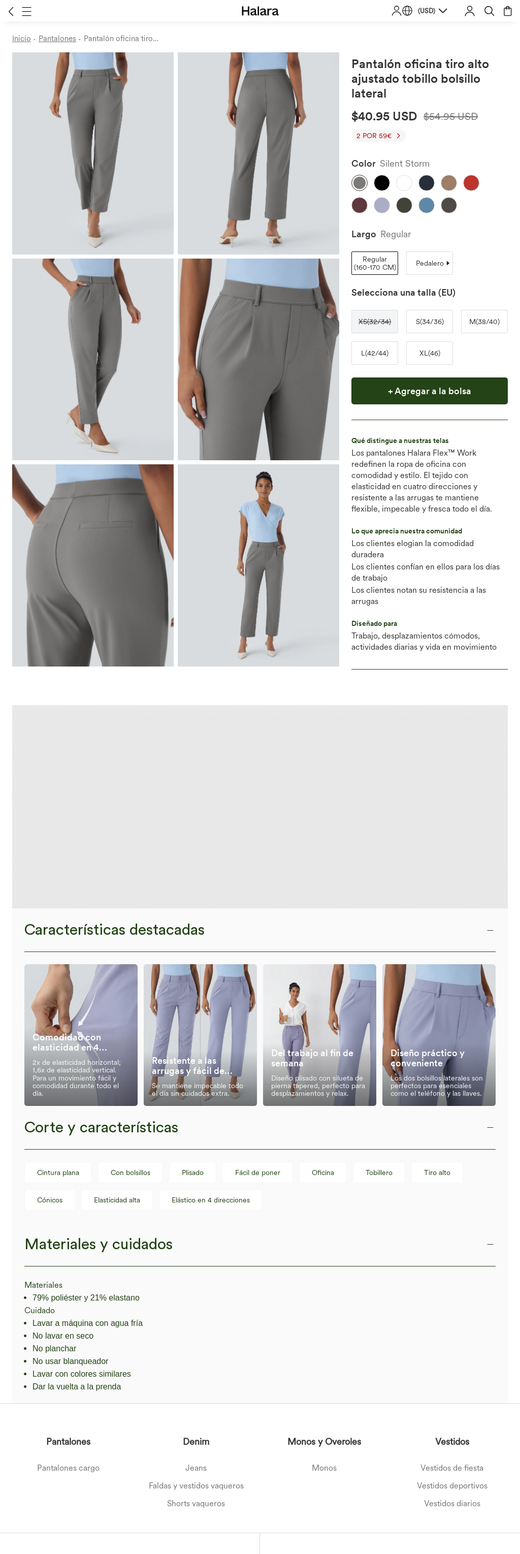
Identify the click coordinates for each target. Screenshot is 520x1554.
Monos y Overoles (324, 1238)
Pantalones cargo (68, 1265)
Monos (324, 1265)
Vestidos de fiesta (451, 1265)
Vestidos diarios (452, 1300)
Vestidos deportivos (452, 1282)
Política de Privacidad (200, 1491)
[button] (11, 11)
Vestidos (452, 1238)
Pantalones (68, 1238)
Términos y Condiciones (136, 1491)
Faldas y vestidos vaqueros (196, 1282)
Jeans (196, 1265)
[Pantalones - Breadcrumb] (61, 39)
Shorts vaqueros (196, 1300)
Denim (196, 1238)
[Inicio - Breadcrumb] (25, 39)
